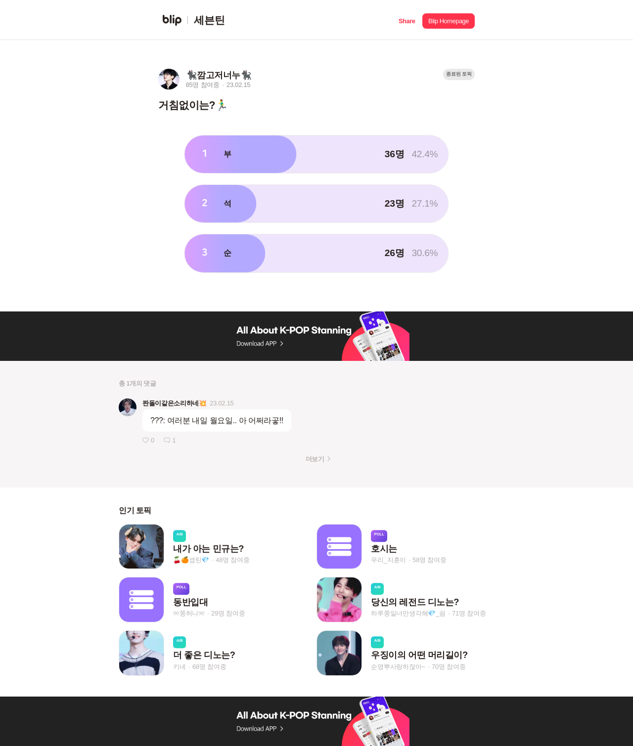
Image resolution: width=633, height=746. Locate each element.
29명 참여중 (228, 613)
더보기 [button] (315, 459)
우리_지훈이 (388, 560)
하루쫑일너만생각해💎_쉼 (408, 613)
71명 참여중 (469, 613)
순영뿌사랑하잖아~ (398, 666)
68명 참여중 (209, 666)
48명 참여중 (232, 560)
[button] (407, 20)
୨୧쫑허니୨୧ (189, 613)
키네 (179, 666)
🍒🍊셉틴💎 (191, 560)
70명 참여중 (448, 666)
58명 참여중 (429, 560)
